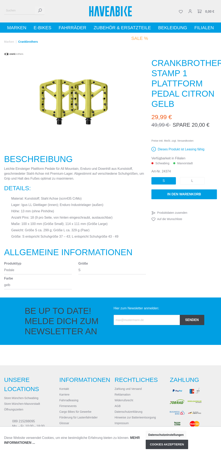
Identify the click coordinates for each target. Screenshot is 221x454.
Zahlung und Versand (128, 388)
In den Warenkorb (184, 194)
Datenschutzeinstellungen (166, 434)
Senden (192, 320)
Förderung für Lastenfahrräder (78, 417)
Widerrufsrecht (124, 400)
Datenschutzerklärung (128, 411)
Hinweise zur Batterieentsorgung (135, 417)
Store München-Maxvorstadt (22, 403)
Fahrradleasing (68, 400)
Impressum (122, 423)
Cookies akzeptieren (167, 444)
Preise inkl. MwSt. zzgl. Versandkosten (172, 140)
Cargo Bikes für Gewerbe (75, 411)
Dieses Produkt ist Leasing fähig (181, 149)
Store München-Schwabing (21, 398)
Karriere (64, 394)
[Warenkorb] (206, 11)
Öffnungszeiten (13, 409)
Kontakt (64, 388)
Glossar (64, 423)
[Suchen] (19, 10)
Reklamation (123, 394)
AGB (118, 406)
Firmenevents (68, 406)
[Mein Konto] (190, 11)
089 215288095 (23, 421)
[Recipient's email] (147, 320)
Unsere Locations (21, 384)
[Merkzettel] (180, 11)
